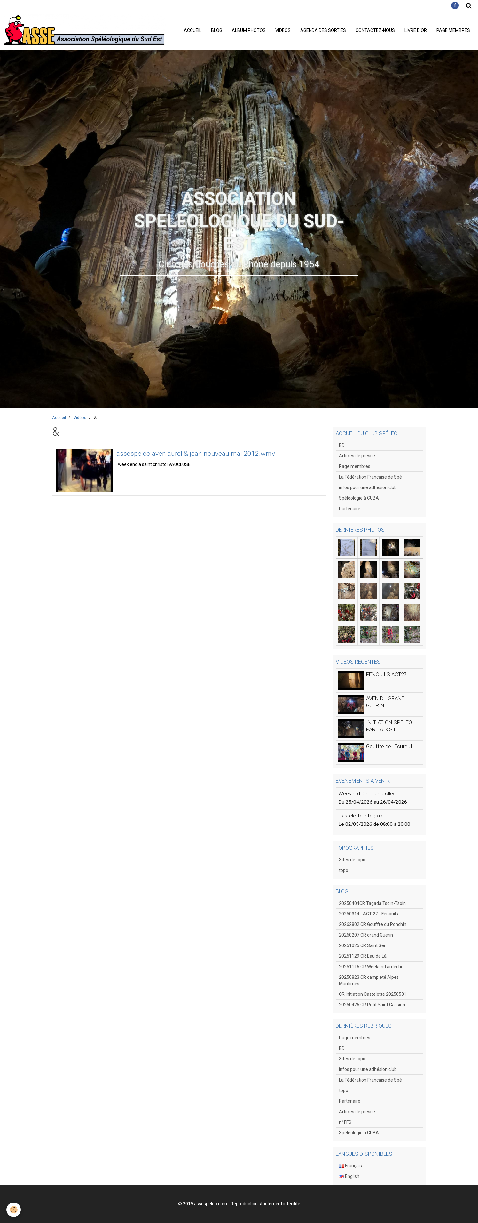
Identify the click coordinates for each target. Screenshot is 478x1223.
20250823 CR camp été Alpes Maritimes (369, 980)
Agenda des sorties (323, 30)
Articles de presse (357, 455)
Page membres (453, 30)
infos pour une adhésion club (368, 487)
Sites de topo (352, 859)
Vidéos (283, 30)
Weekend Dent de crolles (367, 793)
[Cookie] (13, 1210)
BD (342, 445)
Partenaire (349, 508)
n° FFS (345, 1122)
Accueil (192, 30)
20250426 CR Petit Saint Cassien (372, 1004)
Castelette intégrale (361, 815)
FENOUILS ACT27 (386, 674)
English (349, 1176)
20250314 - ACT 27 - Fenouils (368, 913)
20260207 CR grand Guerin (366, 934)
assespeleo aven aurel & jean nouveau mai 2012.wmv (195, 454)
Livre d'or (415, 30)
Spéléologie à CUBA (359, 498)
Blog (216, 30)
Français (350, 1165)
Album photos (249, 30)
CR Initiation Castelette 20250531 (372, 994)
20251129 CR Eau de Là (363, 956)
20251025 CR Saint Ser (362, 945)
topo (343, 870)
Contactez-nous (375, 30)
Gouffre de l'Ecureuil (389, 746)
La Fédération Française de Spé (370, 476)
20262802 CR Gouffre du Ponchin (372, 924)
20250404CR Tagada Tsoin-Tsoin (372, 903)
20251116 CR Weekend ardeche (371, 966)
